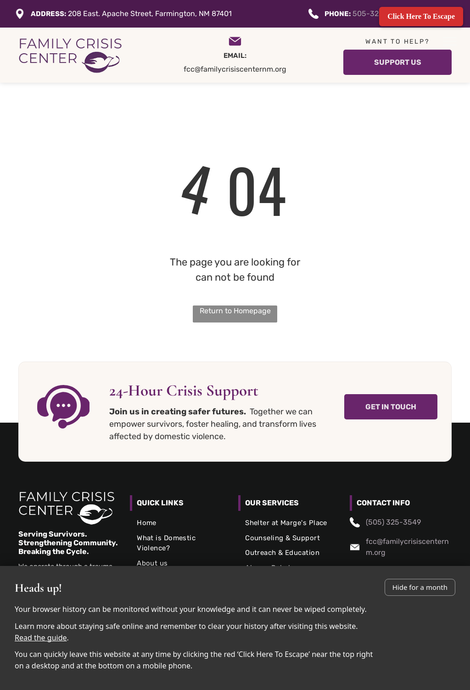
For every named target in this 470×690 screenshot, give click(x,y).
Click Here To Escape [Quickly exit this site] (421, 16)
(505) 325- (384, 522)
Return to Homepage (235, 310)
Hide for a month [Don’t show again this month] (420, 587)
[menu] (450, 41)
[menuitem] (181, 523)
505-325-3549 (378, 13)
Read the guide (41, 638)
